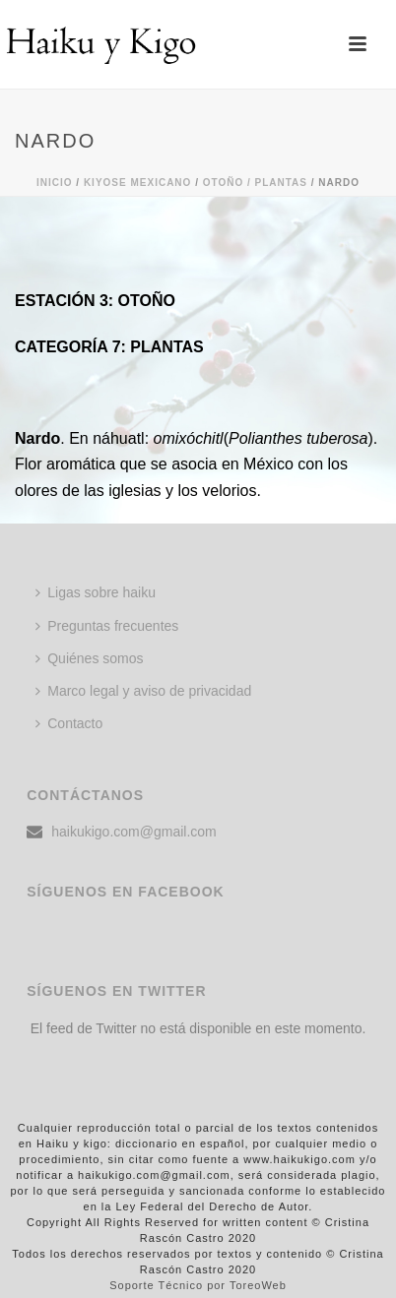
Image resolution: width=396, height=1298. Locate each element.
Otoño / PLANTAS (255, 182)
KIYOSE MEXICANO (137, 182)
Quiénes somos (89, 658)
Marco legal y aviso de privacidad (143, 691)
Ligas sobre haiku (95, 592)
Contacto (68, 723)
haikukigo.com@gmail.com (134, 831)
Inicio (54, 182)
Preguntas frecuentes (106, 626)
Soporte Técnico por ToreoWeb (198, 1285)
